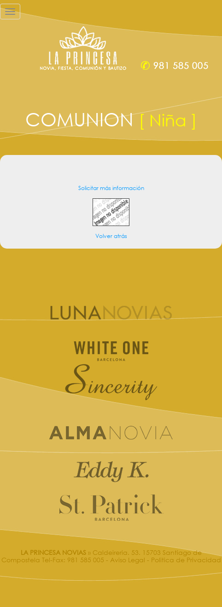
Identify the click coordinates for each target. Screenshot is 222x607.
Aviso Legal (127, 560)
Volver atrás (111, 235)
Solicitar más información (111, 187)
